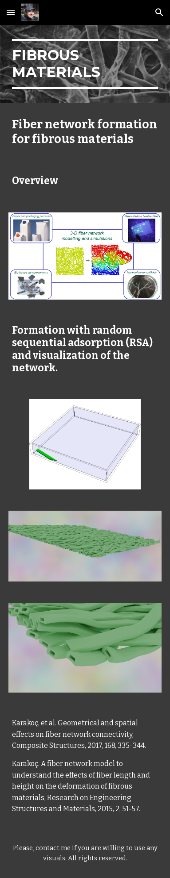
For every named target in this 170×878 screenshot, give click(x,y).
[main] (85, 63)
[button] (10, 12)
